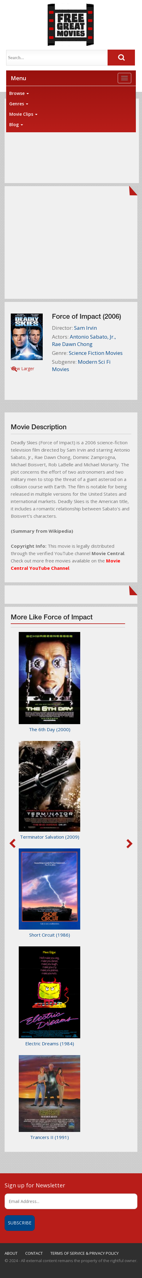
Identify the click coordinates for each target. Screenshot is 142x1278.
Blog (16, 124)
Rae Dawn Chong (72, 344)
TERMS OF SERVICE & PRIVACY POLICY (84, 1253)
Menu (18, 78)
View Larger (22, 368)
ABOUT (11, 1253)
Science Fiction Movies (96, 352)
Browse (19, 93)
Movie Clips (23, 114)
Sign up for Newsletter (35, 1185)
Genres (18, 104)
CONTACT (34, 1253)
